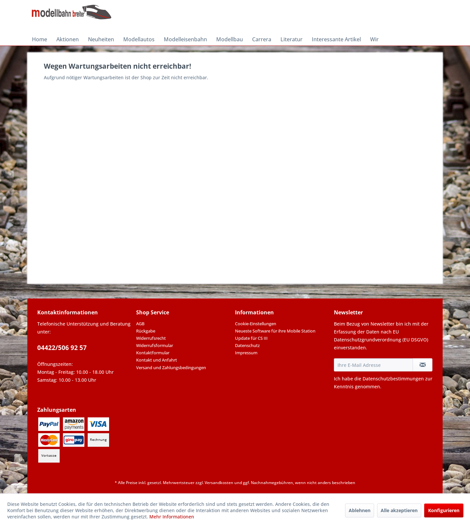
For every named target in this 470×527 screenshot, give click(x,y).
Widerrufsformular (154, 345)
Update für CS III (251, 338)
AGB (140, 324)
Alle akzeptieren (399, 510)
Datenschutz (247, 345)
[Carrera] (262, 39)
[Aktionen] (67, 39)
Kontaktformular (152, 353)
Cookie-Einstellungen (255, 324)
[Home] (39, 39)
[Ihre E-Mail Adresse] (373, 364)
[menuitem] (39, 39)
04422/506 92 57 (62, 347)
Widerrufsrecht (151, 338)
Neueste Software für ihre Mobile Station (275, 331)
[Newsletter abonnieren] (422, 364)
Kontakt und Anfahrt (156, 360)
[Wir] (374, 39)
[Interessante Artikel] (336, 39)
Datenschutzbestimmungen (393, 378)
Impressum (246, 353)
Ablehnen (359, 510)
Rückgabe (145, 331)
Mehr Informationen (171, 516)
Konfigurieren (443, 510)
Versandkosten (219, 482)
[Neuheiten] (101, 39)
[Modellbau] (230, 39)
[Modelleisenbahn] (185, 39)
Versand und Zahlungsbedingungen (171, 367)
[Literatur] (291, 39)
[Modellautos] (139, 39)
